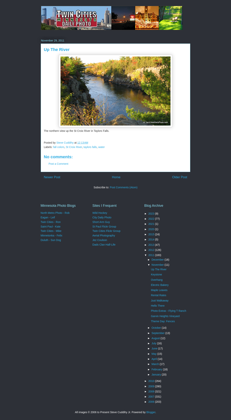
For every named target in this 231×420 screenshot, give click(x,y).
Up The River (159, 269)
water (101, 147)
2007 (151, 396)
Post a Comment (58, 163)
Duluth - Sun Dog (51, 240)
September (158, 333)
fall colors (58, 147)
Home (116, 177)
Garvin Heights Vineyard (165, 316)
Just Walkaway (160, 300)
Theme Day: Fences (163, 321)
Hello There (158, 305)
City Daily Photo (101, 217)
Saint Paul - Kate (50, 226)
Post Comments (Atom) (123, 187)
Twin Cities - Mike (51, 230)
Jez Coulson (99, 240)
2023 (151, 213)
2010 (151, 381)
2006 (151, 401)
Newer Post (52, 177)
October (157, 327)
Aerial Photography (103, 235)
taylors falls (90, 147)
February (157, 369)
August (156, 338)
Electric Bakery (160, 284)
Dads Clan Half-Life (103, 244)
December (158, 259)
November (158, 264)
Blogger (150, 412)
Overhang (157, 279)
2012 (151, 249)
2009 (151, 386)
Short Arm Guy (101, 222)
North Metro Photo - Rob (55, 212)
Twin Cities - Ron (51, 222)
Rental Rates (158, 295)
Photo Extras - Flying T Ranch (168, 310)
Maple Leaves (159, 290)
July (154, 343)
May (154, 353)
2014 (151, 239)
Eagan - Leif (48, 217)
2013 (151, 244)
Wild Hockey (99, 212)
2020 (151, 229)
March (156, 364)
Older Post (179, 177)
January (157, 374)
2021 (151, 223)
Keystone (156, 274)
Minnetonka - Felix (51, 235)
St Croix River (74, 147)
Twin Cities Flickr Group (106, 230)
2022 (151, 218)
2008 (151, 391)
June (155, 348)
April (155, 358)
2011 (151, 255)
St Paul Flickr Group (104, 226)
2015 (151, 234)
